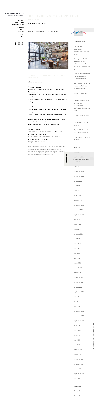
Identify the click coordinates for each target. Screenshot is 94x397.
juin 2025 (77, 166)
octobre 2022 (78, 234)
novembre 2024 (79, 176)
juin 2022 (77, 248)
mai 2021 (77, 301)
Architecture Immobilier (55, 147)
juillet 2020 (77, 330)
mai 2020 (77, 340)
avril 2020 (77, 345)
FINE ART (21, 32)
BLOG (22, 29)
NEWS (22, 34)
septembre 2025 (79, 157)
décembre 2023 (79, 205)
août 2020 (77, 325)
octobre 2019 (78, 369)
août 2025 (77, 162)
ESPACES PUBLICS (18, 25)
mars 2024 (77, 195)
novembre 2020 (79, 316)
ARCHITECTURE (18, 23)
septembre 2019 (79, 374)
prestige (30, 154)
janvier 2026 (78, 152)
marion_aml (49, 154)
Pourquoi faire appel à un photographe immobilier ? (46, 76)
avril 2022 (77, 258)
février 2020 (78, 349)
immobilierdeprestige (34, 152)
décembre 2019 (78, 359)
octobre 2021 (78, 287)
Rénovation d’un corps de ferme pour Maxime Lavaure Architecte (82, 76)
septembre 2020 (79, 321)
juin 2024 (77, 191)
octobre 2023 (78, 210)
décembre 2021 (78, 277)
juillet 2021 (77, 297)
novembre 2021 (78, 282)
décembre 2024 (79, 171)
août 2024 (77, 186)
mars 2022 (77, 263)
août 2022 (77, 239)
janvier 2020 (78, 354)
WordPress (93, 333)
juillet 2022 (77, 244)
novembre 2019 (78, 364)
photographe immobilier (57, 152)
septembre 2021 (79, 292)
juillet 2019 (77, 378)
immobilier (46, 149)
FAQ (22, 36)
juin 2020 (77, 335)
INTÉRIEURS (20, 20)
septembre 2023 (79, 215)
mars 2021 (77, 306)
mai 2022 (77, 253)
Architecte (77, 391)
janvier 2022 (78, 272)
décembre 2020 (79, 311)
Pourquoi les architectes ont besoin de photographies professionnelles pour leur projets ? (82, 105)
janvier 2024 (78, 200)
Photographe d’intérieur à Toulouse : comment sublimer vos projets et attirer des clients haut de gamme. (82, 64)
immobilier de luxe (55, 149)
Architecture (78, 396)
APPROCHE (20, 27)
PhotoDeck (93, 346)
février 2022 (78, 268)
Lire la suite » (46, 142)
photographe (45, 152)
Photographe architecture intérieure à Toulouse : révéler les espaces (82, 86)
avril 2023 (77, 219)
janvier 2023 (78, 229)
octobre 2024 (78, 181)
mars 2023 (77, 224)
